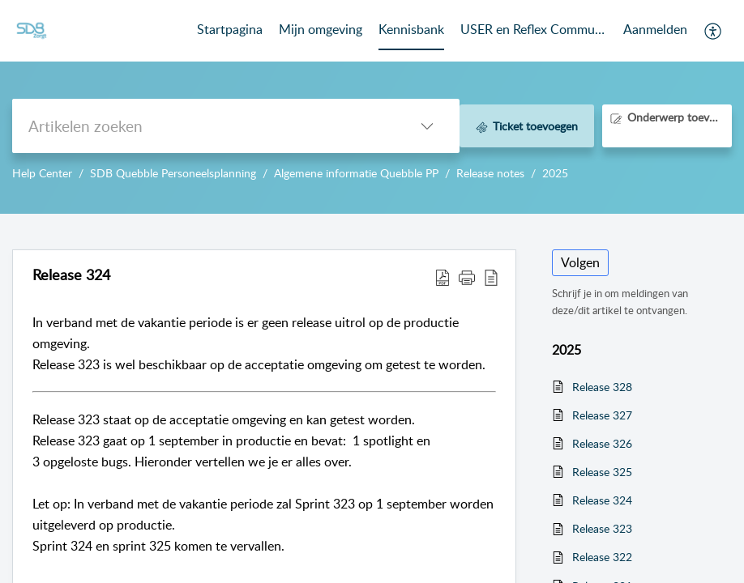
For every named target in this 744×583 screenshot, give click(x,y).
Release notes (490, 173)
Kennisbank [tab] (411, 29)
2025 (555, 173)
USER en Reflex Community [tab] (533, 29)
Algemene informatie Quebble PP (356, 173)
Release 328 (602, 386)
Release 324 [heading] (71, 275)
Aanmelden (655, 29)
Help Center (42, 173)
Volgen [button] (580, 262)
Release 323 (602, 528)
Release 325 (602, 471)
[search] (203, 126)
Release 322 (602, 556)
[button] (713, 30)
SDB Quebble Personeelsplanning (173, 173)
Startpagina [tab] (230, 29)
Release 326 (602, 443)
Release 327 (602, 415)
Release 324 (602, 500)
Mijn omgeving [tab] (320, 29)
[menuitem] (655, 30)
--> (372, 107)
